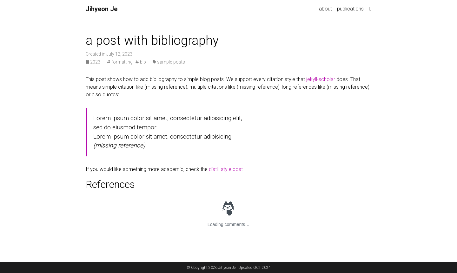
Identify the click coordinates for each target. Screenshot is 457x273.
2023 (93, 62)
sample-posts (169, 62)
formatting (120, 62)
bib (141, 62)
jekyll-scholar (320, 79)
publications (350, 9)
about (325, 9)
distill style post (226, 169)
